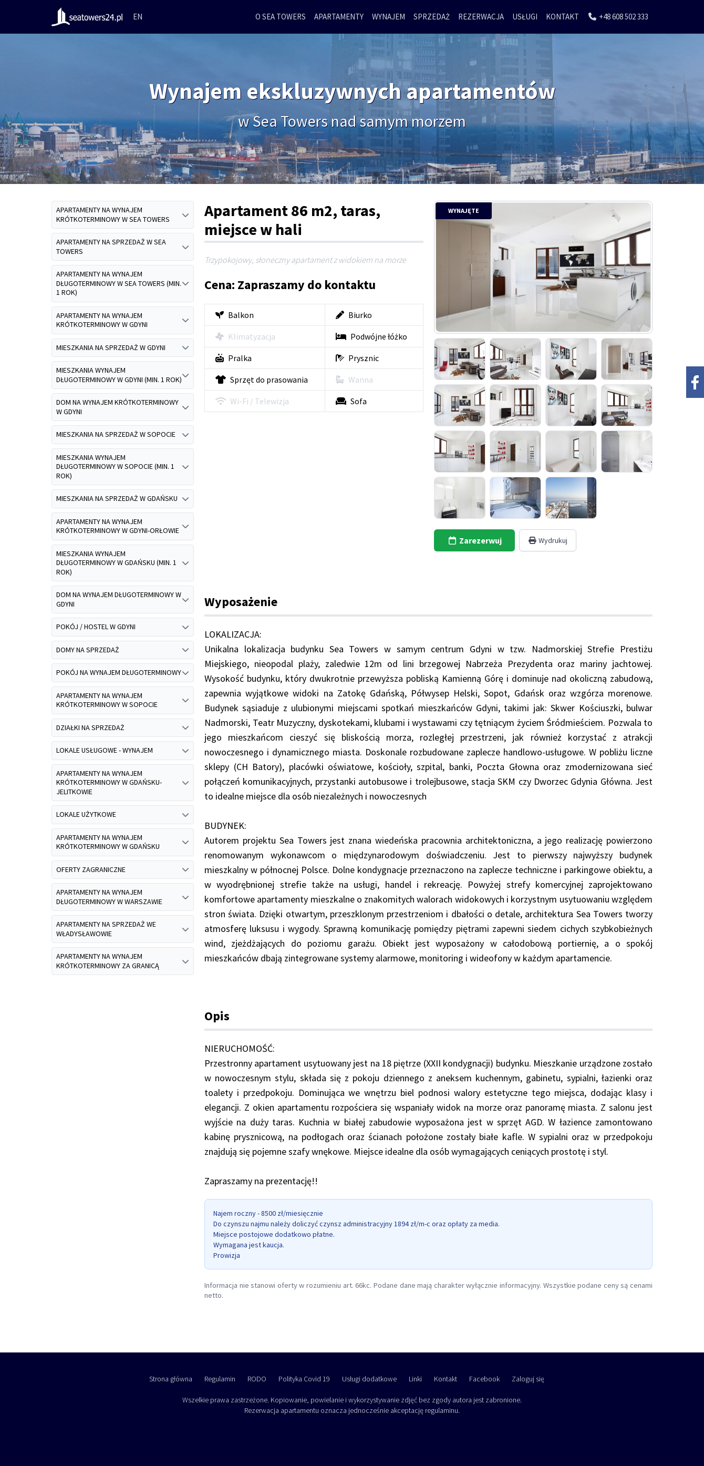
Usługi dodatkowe (369, 1378)
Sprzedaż (431, 17)
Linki (415, 1378)
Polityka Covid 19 (304, 1378)
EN (137, 17)
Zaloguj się (528, 1378)
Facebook (484, 1378)
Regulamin (219, 1378)
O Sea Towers (280, 17)
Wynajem (388, 17)
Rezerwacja (481, 17)
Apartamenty (339, 17)
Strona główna (170, 1378)
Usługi (524, 17)
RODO (256, 1378)
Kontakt (562, 17)
